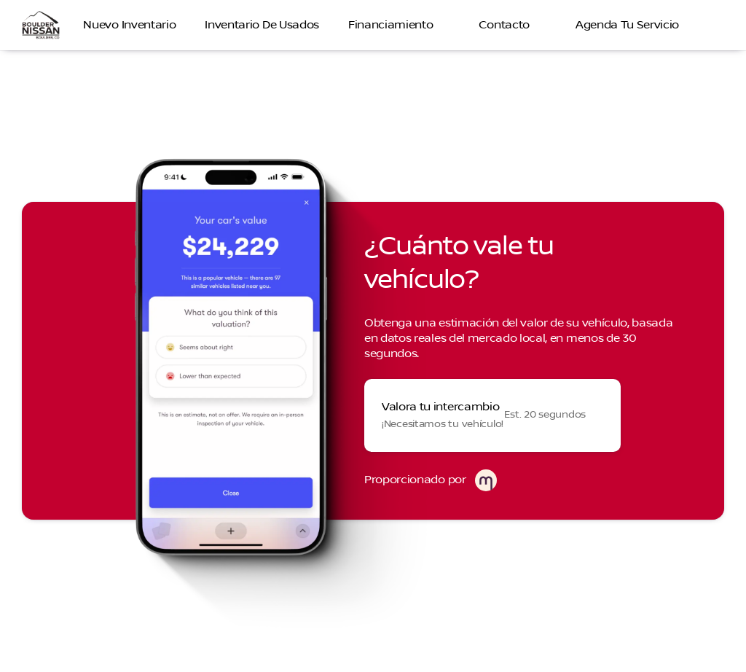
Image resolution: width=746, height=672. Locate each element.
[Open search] (712, 25)
